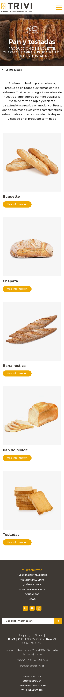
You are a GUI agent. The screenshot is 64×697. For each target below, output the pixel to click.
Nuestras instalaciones (32, 575)
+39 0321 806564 (37, 660)
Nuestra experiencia (32, 589)
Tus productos (13, 69)
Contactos (32, 594)
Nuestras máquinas (32, 580)
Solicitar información (19, 620)
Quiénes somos (32, 584)
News (32, 599)
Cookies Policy (32, 681)
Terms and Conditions (32, 685)
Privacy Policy (32, 676)
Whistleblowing (32, 690)
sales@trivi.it (35, 666)
